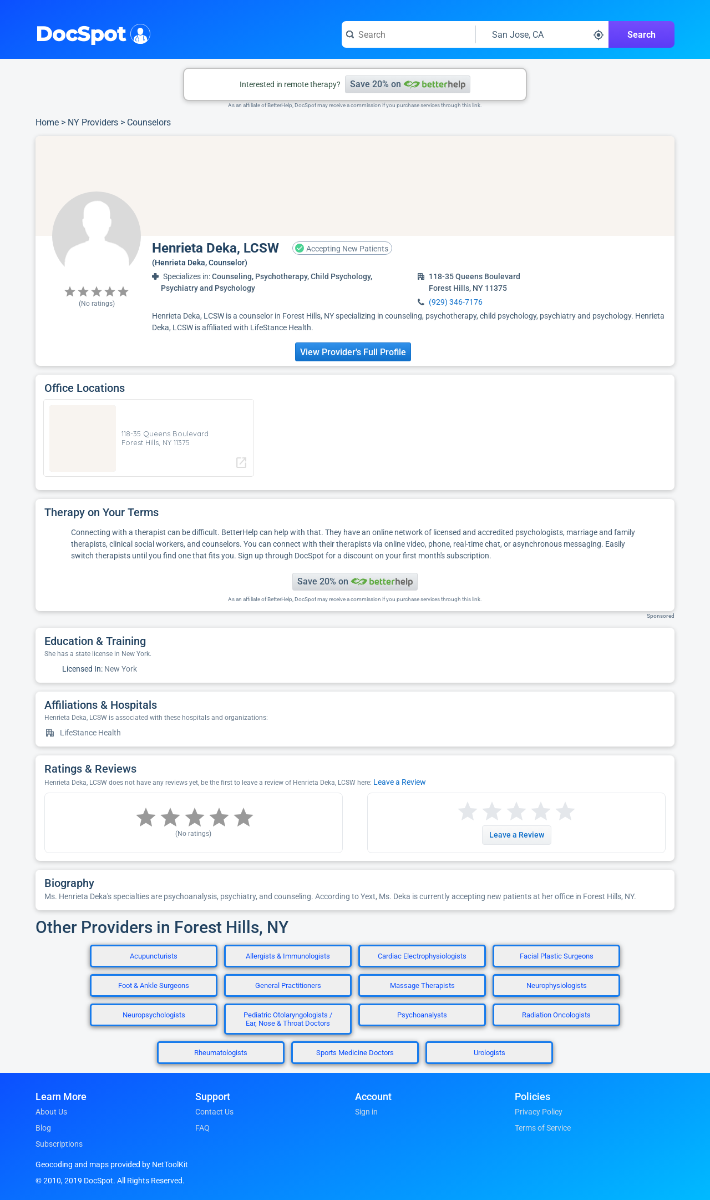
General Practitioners (288, 985)
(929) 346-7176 (456, 302)
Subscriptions (59, 1144)
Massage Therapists (422, 985)
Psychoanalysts (422, 1015)
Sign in (366, 1111)
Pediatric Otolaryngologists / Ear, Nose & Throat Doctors (288, 1019)
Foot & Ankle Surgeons (153, 985)
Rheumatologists (220, 1052)
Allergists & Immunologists (288, 956)
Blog (43, 1127)
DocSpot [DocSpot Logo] (91, 33)
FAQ (202, 1127)
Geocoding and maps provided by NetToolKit (112, 1164)
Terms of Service (543, 1127)
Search (641, 34)
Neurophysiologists (556, 985)
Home (47, 122)
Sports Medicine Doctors (355, 1052)
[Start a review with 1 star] (468, 812)
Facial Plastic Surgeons (557, 956)
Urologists (489, 1052)
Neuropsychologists (154, 1015)
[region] (355, 186)
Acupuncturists (154, 956)
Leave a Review (399, 782)
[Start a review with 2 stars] (480, 812)
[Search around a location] (541, 34)
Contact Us (214, 1111)
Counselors (149, 122)
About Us (51, 1111)
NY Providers (93, 122)
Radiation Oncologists (556, 1015)
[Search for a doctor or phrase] (408, 34)
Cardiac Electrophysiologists (422, 956)
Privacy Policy (538, 1111)
